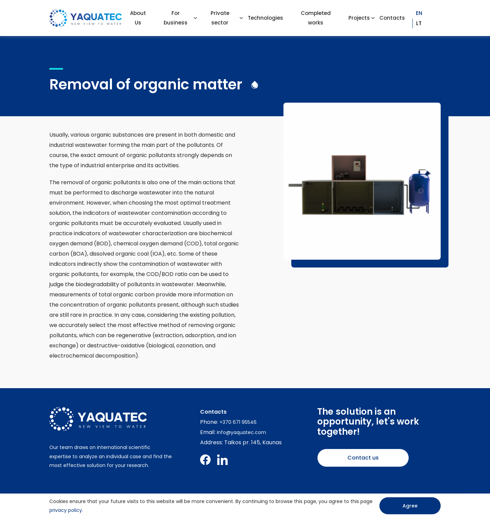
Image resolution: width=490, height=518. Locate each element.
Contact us (363, 458)
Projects (359, 17)
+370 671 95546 (238, 422)
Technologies (265, 17)
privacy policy (65, 510)
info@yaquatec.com (241, 432)
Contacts (392, 17)
